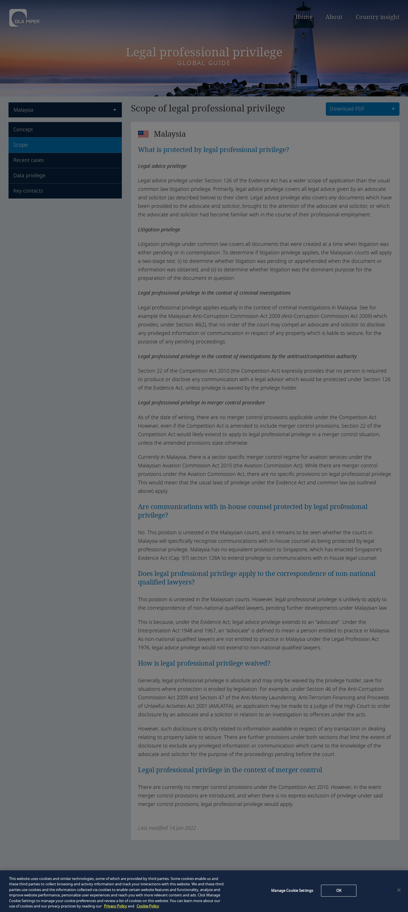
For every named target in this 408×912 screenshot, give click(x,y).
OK (338, 890)
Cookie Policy (148, 906)
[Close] (399, 890)
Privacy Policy (115, 906)
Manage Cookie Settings (292, 890)
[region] (204, 891)
